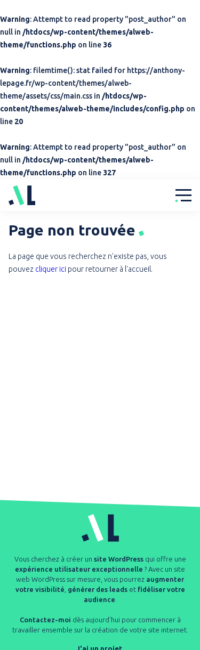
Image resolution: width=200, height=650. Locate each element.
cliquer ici (50, 269)
